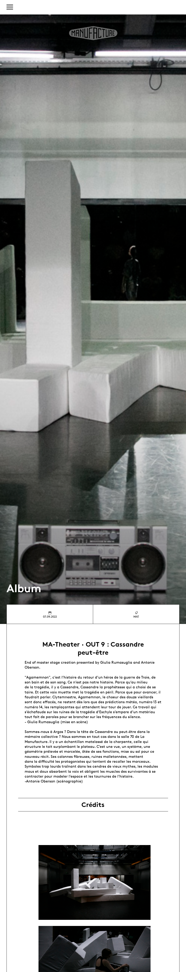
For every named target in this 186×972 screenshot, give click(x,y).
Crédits (93, 805)
